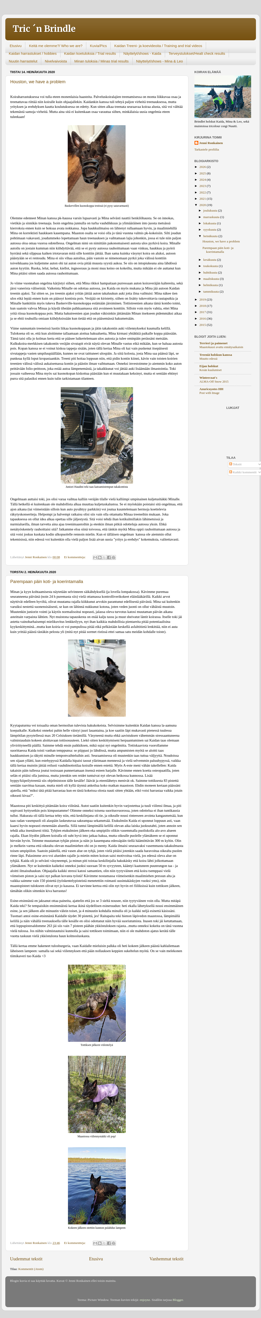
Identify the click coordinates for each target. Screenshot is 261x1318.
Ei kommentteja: (75, 557)
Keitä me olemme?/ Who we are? (55, 46)
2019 (203, 299)
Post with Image (210, 393)
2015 (203, 325)
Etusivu (15, 46)
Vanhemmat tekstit (166, 1258)
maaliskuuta (211, 279)
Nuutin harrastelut (23, 61)
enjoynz (145, 1300)
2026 (203, 167)
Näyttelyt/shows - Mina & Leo (159, 61)
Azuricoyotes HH (211, 389)
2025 (203, 173)
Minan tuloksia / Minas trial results (101, 61)
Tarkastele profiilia (206, 149)
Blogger (178, 1300)
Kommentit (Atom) (31, 1269)
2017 (203, 312)
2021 (203, 198)
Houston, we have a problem (38, 81)
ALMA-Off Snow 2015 (214, 381)
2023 (203, 186)
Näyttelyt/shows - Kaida (142, 53)
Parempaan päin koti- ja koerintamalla (46, 581)
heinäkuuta (211, 236)
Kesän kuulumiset (211, 370)
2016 (203, 318)
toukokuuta (211, 266)
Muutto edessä (208, 358)
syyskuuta (210, 229)
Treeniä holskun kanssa (216, 355)
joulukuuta (210, 210)
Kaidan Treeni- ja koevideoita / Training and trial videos (158, 46)
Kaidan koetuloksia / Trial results (90, 53)
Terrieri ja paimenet (214, 343)
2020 (203, 205)
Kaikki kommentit (243, 472)
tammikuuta (211, 291)
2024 (203, 179)
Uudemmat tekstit (26, 1258)
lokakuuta (210, 223)
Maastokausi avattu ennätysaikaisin (221, 347)
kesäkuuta (210, 259)
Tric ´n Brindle (44, 28)
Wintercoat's (208, 377)
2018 (203, 306)
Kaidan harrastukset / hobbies (33, 53)
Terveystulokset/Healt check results (197, 53)
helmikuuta (211, 285)
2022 (203, 192)
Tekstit (235, 464)
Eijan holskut (209, 366)
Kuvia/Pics (98, 46)
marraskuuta (211, 217)
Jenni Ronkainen (211, 143)
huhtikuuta (210, 272)
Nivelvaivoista (56, 61)
